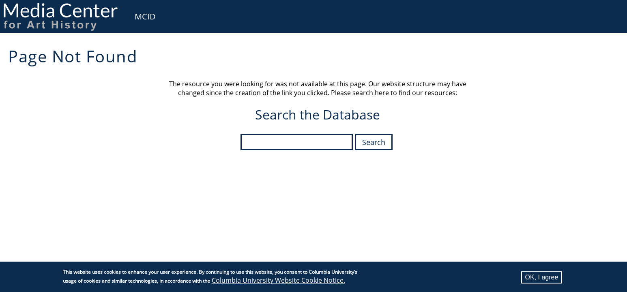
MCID (145, 16)
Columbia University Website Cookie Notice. (278, 280)
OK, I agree (541, 277)
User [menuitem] (611, 11)
